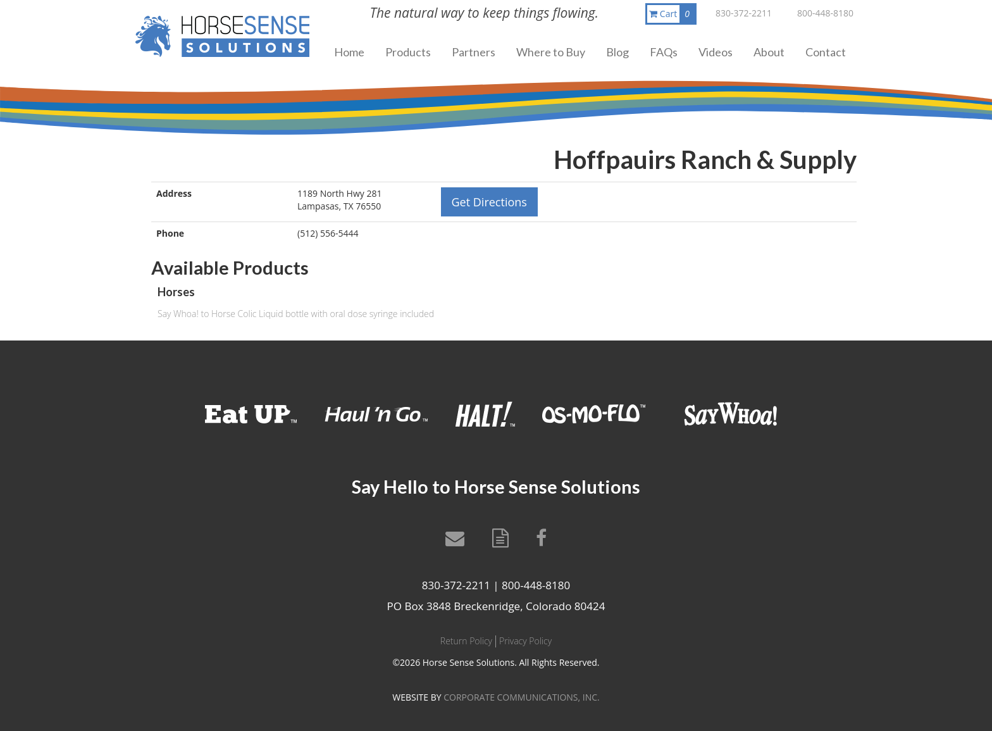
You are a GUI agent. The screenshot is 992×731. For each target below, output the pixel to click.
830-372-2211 (744, 13)
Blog (617, 52)
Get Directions (489, 201)
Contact (825, 52)
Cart (672, 14)
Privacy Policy (525, 641)
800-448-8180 (825, 13)
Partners (473, 52)
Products (408, 52)
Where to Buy (550, 52)
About (768, 52)
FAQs (664, 52)
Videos (715, 52)
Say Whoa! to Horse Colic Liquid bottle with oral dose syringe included (296, 314)
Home (349, 52)
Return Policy (466, 641)
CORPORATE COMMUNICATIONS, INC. (521, 697)
